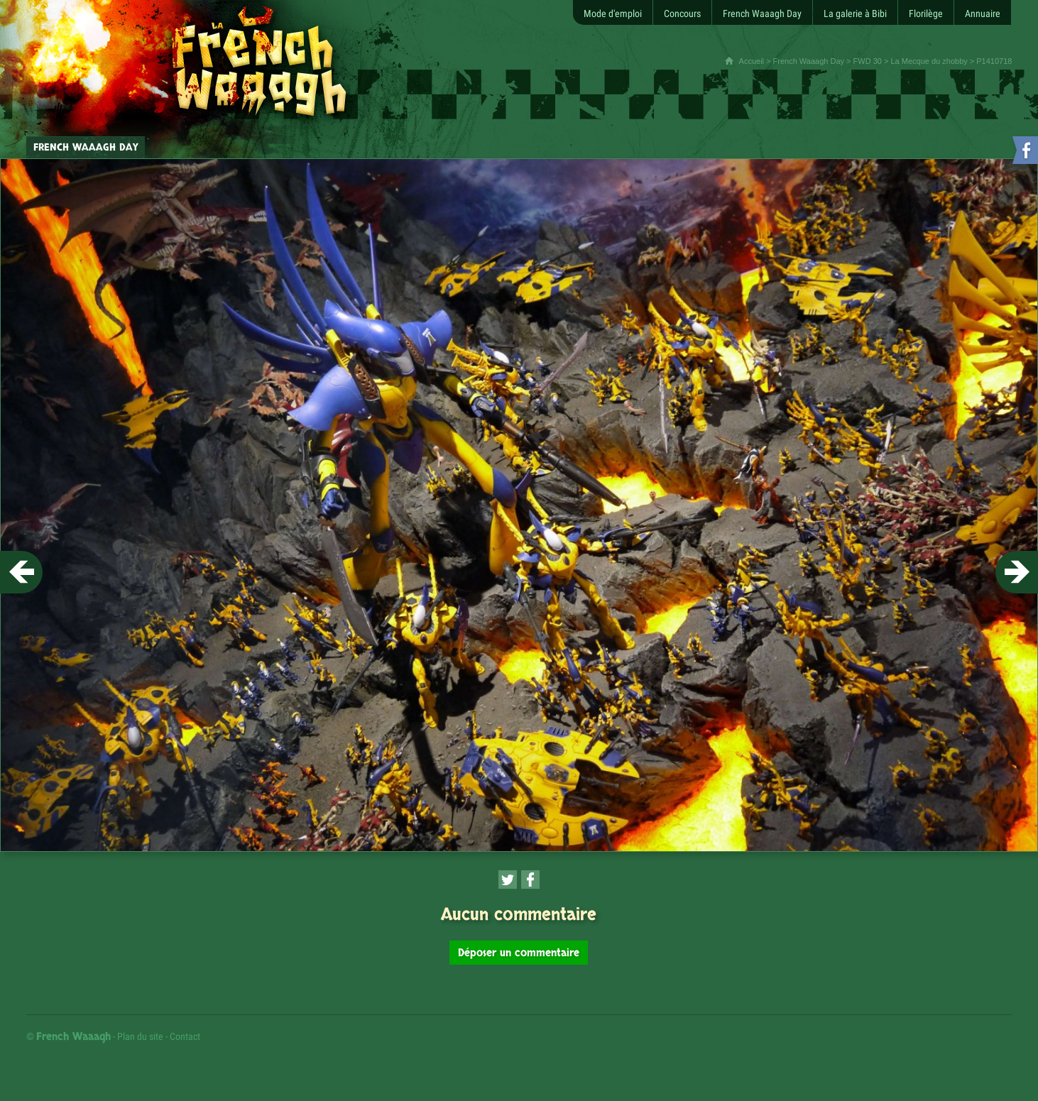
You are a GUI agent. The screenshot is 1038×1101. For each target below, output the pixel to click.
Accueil (751, 61)
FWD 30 (867, 61)
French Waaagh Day (808, 61)
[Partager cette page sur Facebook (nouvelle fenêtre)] (530, 879)
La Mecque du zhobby (929, 61)
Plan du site (140, 1036)
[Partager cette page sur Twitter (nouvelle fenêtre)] (507, 879)
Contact (185, 1036)
